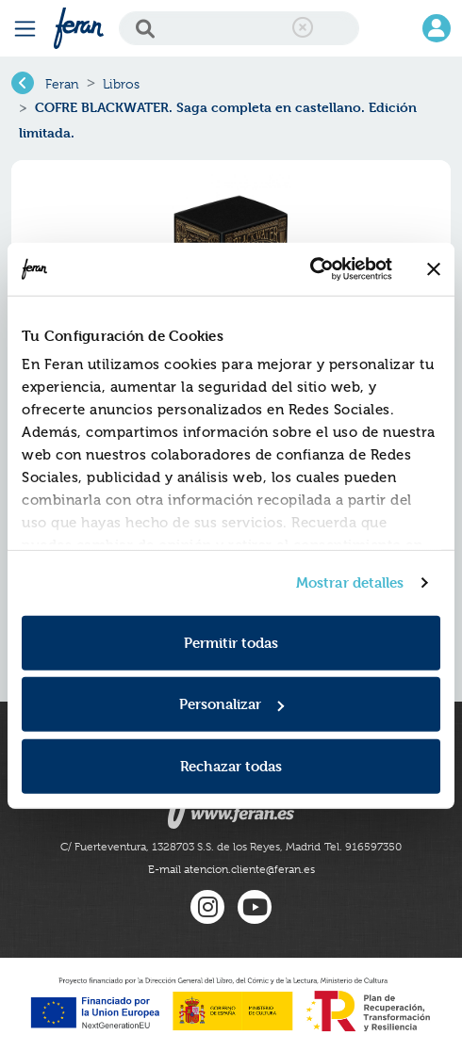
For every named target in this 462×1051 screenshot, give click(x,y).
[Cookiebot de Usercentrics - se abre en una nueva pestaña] (309, 269)
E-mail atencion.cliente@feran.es (231, 869)
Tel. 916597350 (363, 846)
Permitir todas (231, 642)
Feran (62, 83)
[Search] (239, 28)
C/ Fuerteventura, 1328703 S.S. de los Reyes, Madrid (190, 846)
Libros (121, 83)
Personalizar (231, 704)
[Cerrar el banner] (433, 269)
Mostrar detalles (350, 582)
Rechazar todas (231, 765)
